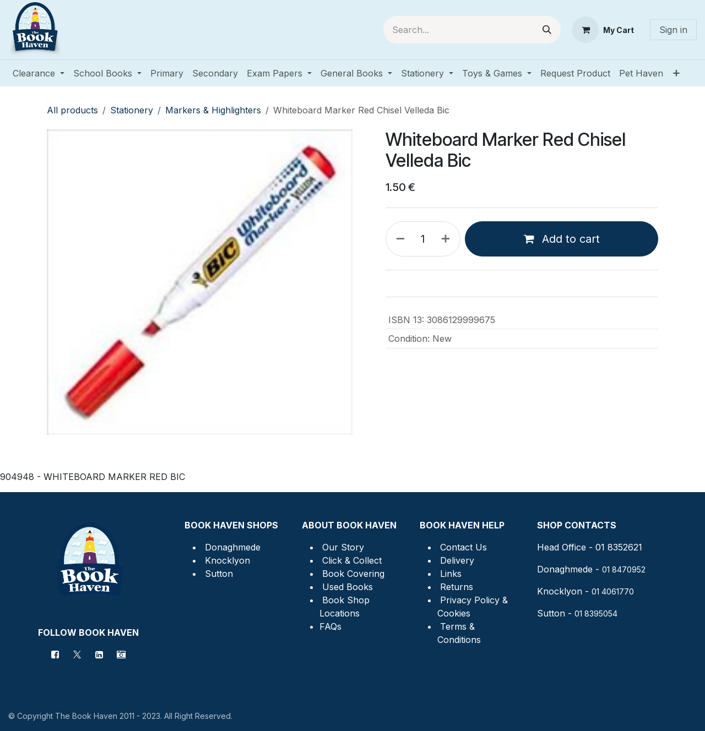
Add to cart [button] (562, 239)
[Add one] (448, 239)
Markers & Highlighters (213, 110)
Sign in (673, 29)
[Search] (547, 29)
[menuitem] (38, 73)
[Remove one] (398, 239)
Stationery (131, 110)
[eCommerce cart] (603, 30)
